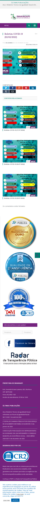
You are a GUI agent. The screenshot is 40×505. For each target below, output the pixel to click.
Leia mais (20, 494)
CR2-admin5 (8, 45)
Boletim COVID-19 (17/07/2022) (14, 133)
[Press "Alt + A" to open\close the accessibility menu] (37, 255)
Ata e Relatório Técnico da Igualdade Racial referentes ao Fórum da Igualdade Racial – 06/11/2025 (20, 5)
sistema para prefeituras (29, 469)
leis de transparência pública (12, 477)
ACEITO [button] (15, 500)
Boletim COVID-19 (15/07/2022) (14, 201)
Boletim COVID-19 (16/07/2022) (14, 167)
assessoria (17, 471)
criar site (15, 469)
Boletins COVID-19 (31, 47)
